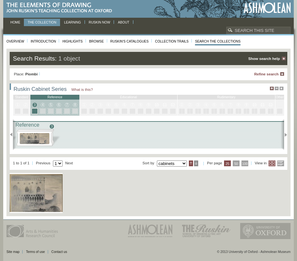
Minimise (277, 88)
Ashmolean (267, 8)
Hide (281, 88)
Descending (196, 163)
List (280, 163)
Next (284, 134)
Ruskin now (99, 22)
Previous (13, 134)
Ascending (191, 163)
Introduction (43, 41)
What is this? (82, 89)
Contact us (59, 252)
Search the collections (218, 41)
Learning (72, 22)
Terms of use (35, 252)
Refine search (266, 74)
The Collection (42, 22)
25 (228, 164)
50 (236, 164)
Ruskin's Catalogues (129, 41)
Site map (12, 252)
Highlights (72, 41)
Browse (96, 41)
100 (245, 164)
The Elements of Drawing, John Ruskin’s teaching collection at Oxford (61, 8)
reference (54, 97)
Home (15, 22)
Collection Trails (172, 41)
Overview (15, 41)
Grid (272, 163)
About (123, 22)
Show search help (264, 59)
